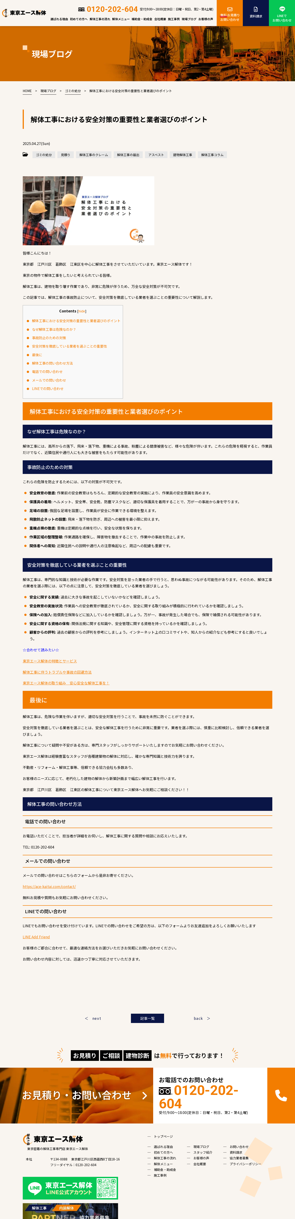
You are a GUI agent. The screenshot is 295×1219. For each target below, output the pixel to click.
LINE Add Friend (36, 936)
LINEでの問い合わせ (48, 388)
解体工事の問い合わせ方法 (52, 363)
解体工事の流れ (100, 19)
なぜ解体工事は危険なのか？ (54, 329)
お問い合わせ (239, 1146)
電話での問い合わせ (47, 371)
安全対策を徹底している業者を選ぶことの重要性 (69, 345)
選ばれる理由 (59, 19)
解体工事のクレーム (93, 154)
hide (81, 311)
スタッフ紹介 (202, 1152)
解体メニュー (121, 19)
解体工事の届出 (128, 154)
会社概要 (160, 19)
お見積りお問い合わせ (230, 14)
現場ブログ (189, 19)
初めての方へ (79, 19)
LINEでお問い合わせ (282, 14)
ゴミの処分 (44, 154)
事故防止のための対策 (49, 337)
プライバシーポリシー (245, 1164)
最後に (37, 354)
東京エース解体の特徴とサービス (50, 661)
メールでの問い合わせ (49, 380)
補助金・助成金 (142, 19)
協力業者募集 (239, 1158)
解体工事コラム (212, 154)
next (96, 1018)
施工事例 (174, 19)
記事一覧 (147, 1018)
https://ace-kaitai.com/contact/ (49, 886)
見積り (65, 154)
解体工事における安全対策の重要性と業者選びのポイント (76, 320)
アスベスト (156, 154)
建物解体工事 (182, 154)
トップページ (163, 1136)
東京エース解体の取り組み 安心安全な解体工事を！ (66, 683)
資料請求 (256, 12)
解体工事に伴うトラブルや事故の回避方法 (57, 672)
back (198, 1018)
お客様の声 (205, 19)
